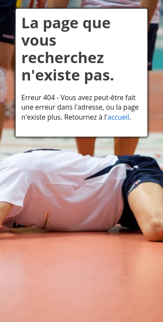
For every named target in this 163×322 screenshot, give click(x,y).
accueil (118, 117)
